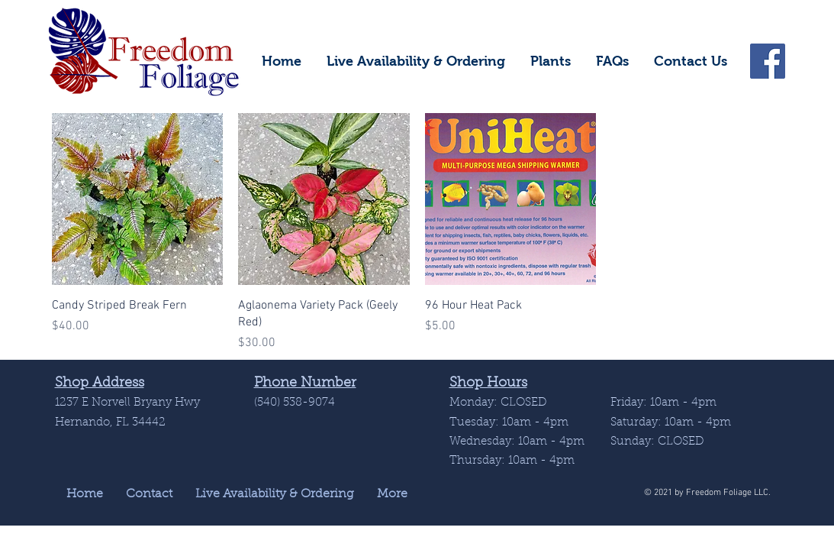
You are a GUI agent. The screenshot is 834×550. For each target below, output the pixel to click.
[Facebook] (767, 61)
